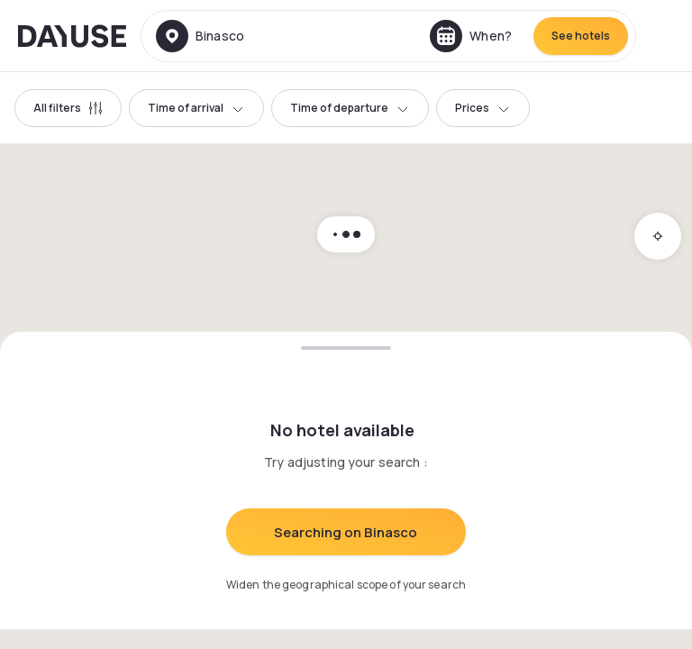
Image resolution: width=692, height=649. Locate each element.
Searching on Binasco (345, 532)
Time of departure (350, 107)
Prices (483, 107)
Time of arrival (196, 107)
